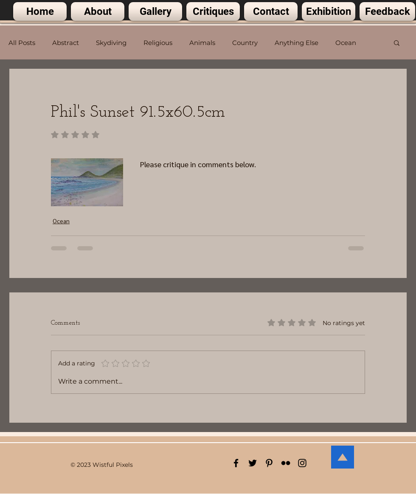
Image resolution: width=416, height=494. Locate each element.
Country (245, 43)
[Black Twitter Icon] (252, 463)
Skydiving (111, 43)
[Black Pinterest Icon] (269, 463)
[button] (397, 42)
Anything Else (296, 43)
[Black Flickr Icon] (285, 463)
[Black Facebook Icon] (236, 463)
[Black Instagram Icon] (302, 463)
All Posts (21, 43)
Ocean (345, 43)
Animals (202, 43)
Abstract (65, 43)
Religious (157, 43)
